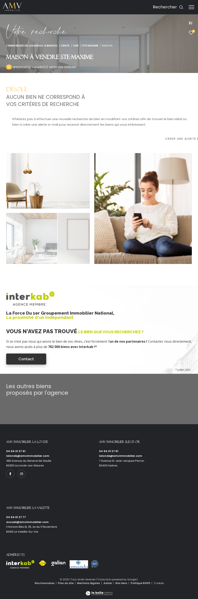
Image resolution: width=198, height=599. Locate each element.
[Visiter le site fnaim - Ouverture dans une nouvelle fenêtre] (42, 563)
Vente (65, 45)
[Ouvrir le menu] (191, 7)
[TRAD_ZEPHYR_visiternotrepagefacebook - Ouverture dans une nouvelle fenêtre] (10, 474)
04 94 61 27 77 (16, 517)
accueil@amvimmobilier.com (27, 522)
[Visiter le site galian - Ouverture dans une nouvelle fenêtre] (59, 563)
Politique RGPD (140, 583)
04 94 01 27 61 (15, 451)
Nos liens (121, 583)
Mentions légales (88, 583)
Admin (108, 583)
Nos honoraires (44, 583)
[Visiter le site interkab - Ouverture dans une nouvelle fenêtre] (20, 564)
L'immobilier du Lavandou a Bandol (32, 45)
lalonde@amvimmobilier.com (27, 456)
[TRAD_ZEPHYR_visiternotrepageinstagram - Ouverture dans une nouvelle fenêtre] (21, 474)
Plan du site (66, 583)
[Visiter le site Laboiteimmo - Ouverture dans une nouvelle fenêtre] (99, 590)
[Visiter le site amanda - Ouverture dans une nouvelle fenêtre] (79, 564)
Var (76, 45)
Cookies (159, 583)
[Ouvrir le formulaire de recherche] (168, 7)
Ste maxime (90, 45)
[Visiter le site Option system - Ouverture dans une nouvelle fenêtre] (94, 563)
